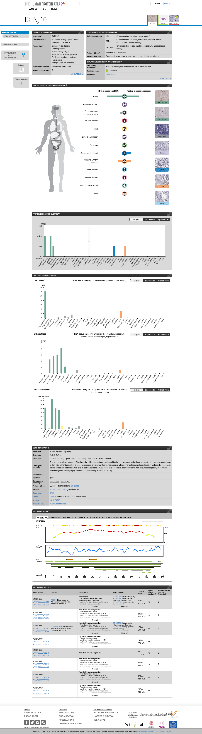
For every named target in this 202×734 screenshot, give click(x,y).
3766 (52, 493)
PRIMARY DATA (11, 36)
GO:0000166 (117, 596)
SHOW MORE (77, 74)
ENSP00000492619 (41, 664)
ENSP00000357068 (41, 602)
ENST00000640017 (41, 618)
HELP (44, 8)
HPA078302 (111, 74)
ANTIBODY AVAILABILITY (105, 712)
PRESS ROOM (31, 716)
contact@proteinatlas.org (36, 727)
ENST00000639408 (41, 693)
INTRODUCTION (66, 712)
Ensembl (36, 489)
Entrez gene (37, 493)
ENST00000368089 (41, 605)
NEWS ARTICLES (32, 712)
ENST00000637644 (41, 631)
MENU (33, 8)
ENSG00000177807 (58, 489)
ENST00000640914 (41, 656)
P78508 (53, 497)
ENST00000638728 (41, 667)
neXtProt (36, 500)
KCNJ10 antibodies (58, 504)
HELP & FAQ (99, 720)
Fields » (167, 3)
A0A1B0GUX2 (56, 626)
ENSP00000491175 (41, 653)
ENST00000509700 (41, 644)
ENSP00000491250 (41, 677)
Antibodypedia (38, 504)
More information (146, 731)
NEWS (54, 8)
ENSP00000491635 (41, 691)
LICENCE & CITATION (103, 716)
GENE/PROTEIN (9, 44)
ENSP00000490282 (41, 628)
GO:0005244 (117, 602)
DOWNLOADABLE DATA (70, 723)
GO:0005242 (117, 598)
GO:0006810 (117, 630)
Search (157, 4)
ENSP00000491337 (41, 615)
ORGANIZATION (66, 716)
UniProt (35, 497)
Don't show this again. (163, 731)
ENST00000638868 (41, 680)
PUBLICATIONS (66, 720)
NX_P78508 (55, 500)
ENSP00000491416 (41, 642)
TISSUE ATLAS (9, 32)
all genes (75, 486)
